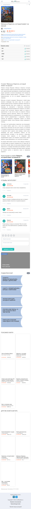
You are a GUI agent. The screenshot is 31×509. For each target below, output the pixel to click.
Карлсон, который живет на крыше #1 (12, 39)
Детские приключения (18, 35)
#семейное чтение (22, 37)
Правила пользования (15, 502)
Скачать (28, 48)
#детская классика (14, 37)
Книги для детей (7, 34)
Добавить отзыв (8, 249)
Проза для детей (9, 35)
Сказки (12, 34)
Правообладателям (15, 504)
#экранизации (6, 37)
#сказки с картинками (6, 38)
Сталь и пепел (5, 264)
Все (28, 156)
